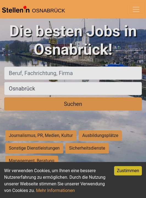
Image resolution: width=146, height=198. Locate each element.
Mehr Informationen (55, 190)
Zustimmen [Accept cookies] (128, 170)
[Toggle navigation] (136, 9)
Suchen (73, 104)
